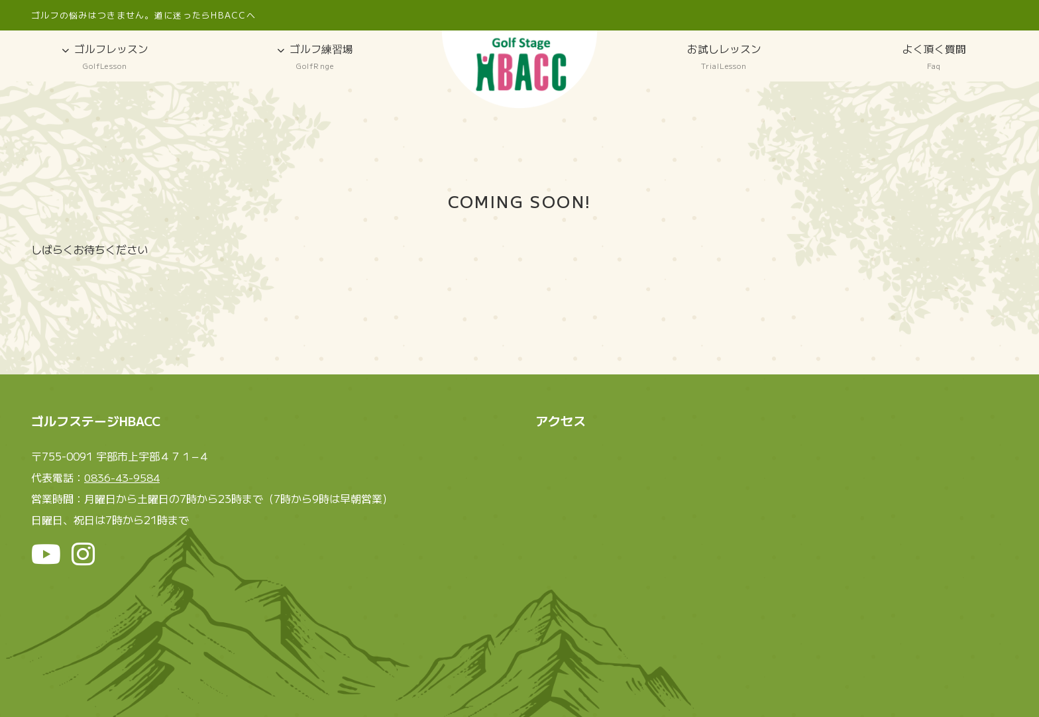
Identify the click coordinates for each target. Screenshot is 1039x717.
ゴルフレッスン (105, 57)
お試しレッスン (724, 57)
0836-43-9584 (122, 478)
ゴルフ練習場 (315, 57)
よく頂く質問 (934, 57)
